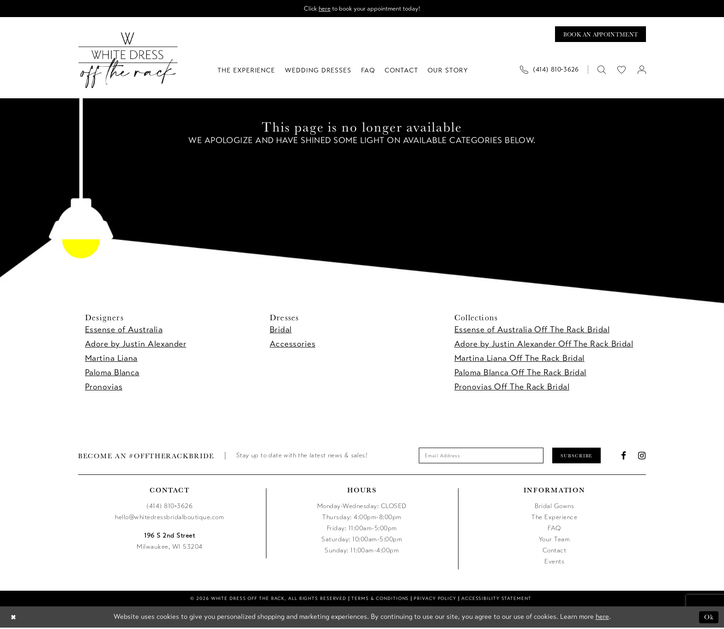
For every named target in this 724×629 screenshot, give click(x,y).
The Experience (554, 519)
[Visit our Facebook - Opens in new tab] (624, 456)
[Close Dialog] (14, 619)
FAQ (554, 530)
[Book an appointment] (599, 35)
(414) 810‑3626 (169, 508)
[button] (642, 70)
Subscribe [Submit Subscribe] (579, 456)
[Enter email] (480, 457)
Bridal (281, 330)
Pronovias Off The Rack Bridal (511, 388)
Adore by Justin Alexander (135, 345)
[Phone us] (549, 70)
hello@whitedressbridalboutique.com (169, 519)
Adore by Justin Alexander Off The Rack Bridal (543, 345)
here (323, 8)
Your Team (554, 541)
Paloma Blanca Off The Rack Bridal (520, 373)
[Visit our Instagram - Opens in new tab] (642, 456)
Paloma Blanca (112, 373)
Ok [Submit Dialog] (709, 618)
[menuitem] (552, 70)
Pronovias (103, 388)
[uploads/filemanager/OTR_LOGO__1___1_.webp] (128, 61)
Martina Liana (111, 359)
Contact (555, 552)
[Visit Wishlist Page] (622, 70)
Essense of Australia (124, 330)
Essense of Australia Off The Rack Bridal (531, 330)
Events (554, 563)
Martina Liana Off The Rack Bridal (519, 359)
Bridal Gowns (554, 508)
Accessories (292, 345)
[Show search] (601, 70)
